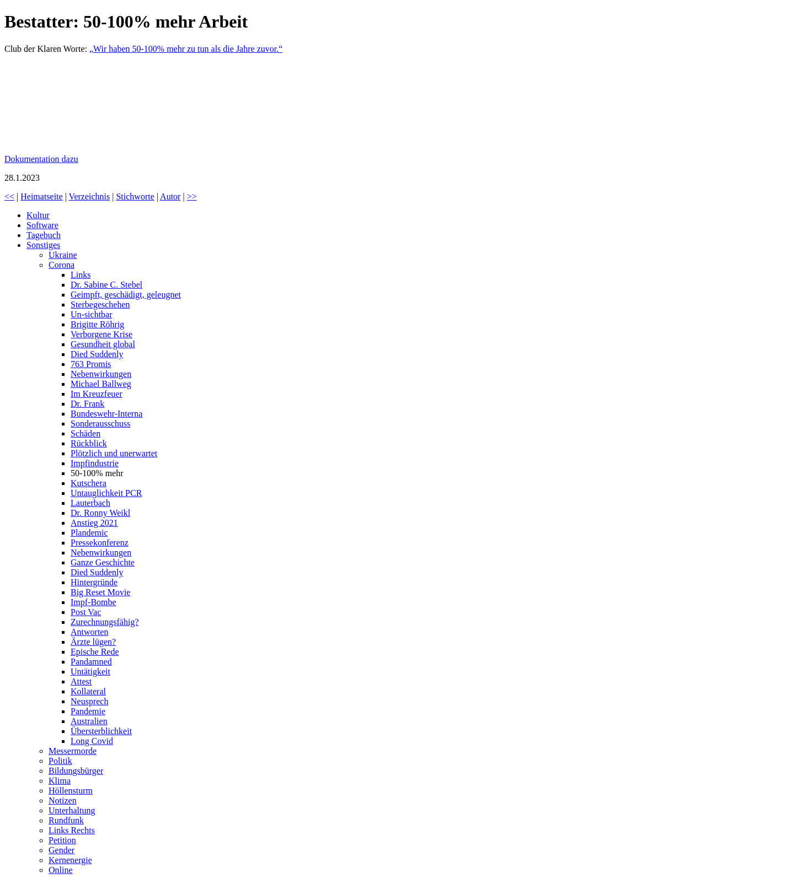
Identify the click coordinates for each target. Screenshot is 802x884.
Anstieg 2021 (94, 522)
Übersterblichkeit (101, 731)
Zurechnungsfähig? (105, 622)
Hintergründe (94, 582)
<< (9, 196)
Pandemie (88, 711)
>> (192, 196)
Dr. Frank (87, 403)
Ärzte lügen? (93, 641)
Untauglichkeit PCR (106, 493)
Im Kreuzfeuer (96, 393)
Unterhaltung (72, 810)
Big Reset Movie (100, 592)
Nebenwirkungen (101, 374)
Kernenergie (70, 860)
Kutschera (88, 483)
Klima (60, 780)
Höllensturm (71, 790)
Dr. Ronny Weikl (100, 513)
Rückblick (89, 443)
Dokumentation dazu (41, 159)
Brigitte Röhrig (97, 324)
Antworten (89, 632)
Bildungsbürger (76, 770)
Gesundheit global (103, 344)
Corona (61, 264)
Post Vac (86, 612)
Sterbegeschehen (100, 304)
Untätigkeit (90, 671)
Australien (89, 721)
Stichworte (135, 196)
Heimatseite (41, 196)
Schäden (85, 433)
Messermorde (73, 751)
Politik (60, 761)
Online (61, 870)
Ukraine (63, 255)
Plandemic (89, 532)
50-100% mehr (97, 473)
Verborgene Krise (101, 334)
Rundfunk (66, 820)
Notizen (63, 800)
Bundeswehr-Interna (106, 413)
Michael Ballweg (101, 384)
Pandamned (91, 661)
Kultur (38, 215)
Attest (81, 681)
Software (42, 225)
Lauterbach (90, 503)
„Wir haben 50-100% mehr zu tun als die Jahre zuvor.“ (185, 48)
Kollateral (88, 691)
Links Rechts (72, 830)
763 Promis (91, 364)
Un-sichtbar (92, 314)
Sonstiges (43, 245)
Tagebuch (43, 235)
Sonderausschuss (100, 423)
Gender (61, 850)
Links (80, 274)
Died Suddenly (97, 354)
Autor (170, 196)
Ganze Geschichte (103, 562)
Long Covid (92, 741)
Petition (62, 840)
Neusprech (89, 701)
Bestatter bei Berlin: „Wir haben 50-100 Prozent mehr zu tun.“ (87, 104)
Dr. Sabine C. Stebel (106, 284)
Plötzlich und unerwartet (114, 453)
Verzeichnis (89, 196)
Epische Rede (95, 651)
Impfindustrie (95, 463)
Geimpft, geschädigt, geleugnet (126, 294)
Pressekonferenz (100, 542)
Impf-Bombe (93, 602)
